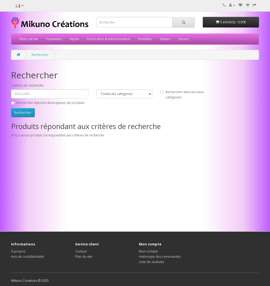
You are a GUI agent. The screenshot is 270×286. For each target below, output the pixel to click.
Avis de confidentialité (27, 256)
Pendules (145, 39)
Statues (165, 39)
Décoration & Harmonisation (108, 39)
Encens (184, 39)
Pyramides (54, 39)
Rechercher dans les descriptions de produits (47, 103)
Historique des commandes (160, 256)
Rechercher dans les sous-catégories (182, 94)
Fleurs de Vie (28, 39)
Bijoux (74, 39)
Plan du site (83, 256)
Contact (81, 251)
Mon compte (148, 251)
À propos (18, 251)
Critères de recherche (27, 85)
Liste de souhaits (151, 262)
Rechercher (40, 55)
